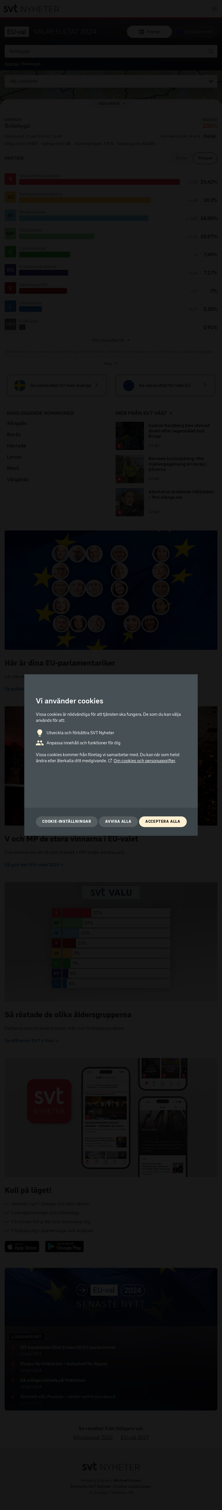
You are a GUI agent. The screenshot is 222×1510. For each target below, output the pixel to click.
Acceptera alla (162, 821)
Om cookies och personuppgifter (141, 760)
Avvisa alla (118, 821)
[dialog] (111, 755)
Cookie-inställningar (66, 821)
